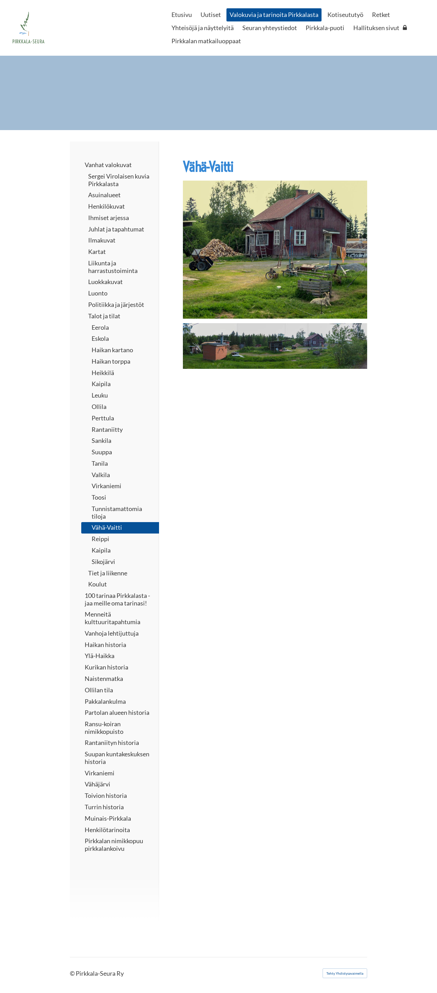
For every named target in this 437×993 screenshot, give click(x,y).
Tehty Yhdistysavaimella (344, 973)
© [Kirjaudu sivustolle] (73, 973)
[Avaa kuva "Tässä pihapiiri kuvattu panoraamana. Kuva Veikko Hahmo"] (275, 346)
